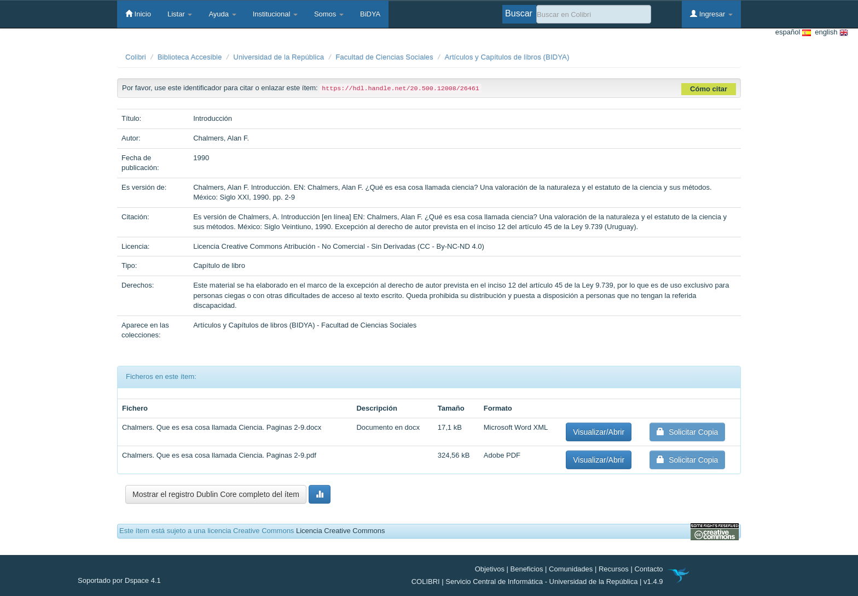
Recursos (614, 569)
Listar (179, 14)
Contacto (648, 569)
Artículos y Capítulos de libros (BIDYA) (507, 57)
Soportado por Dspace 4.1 (119, 580)
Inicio (138, 13)
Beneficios (527, 569)
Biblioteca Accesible (190, 57)
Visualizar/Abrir (598, 432)
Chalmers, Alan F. (221, 138)
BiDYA (370, 14)
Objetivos (490, 569)
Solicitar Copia (687, 431)
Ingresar (711, 13)
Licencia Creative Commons (340, 531)
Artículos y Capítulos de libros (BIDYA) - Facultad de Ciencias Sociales (304, 325)
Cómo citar (708, 89)
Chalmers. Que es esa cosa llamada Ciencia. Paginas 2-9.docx (221, 427)
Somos (329, 14)
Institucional (275, 14)
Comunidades (571, 569)
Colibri (135, 57)
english (829, 32)
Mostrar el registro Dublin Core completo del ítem (215, 494)
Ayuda (222, 14)
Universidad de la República (278, 57)
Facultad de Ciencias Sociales (384, 57)
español (793, 32)
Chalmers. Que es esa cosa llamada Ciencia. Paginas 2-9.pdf (219, 455)
